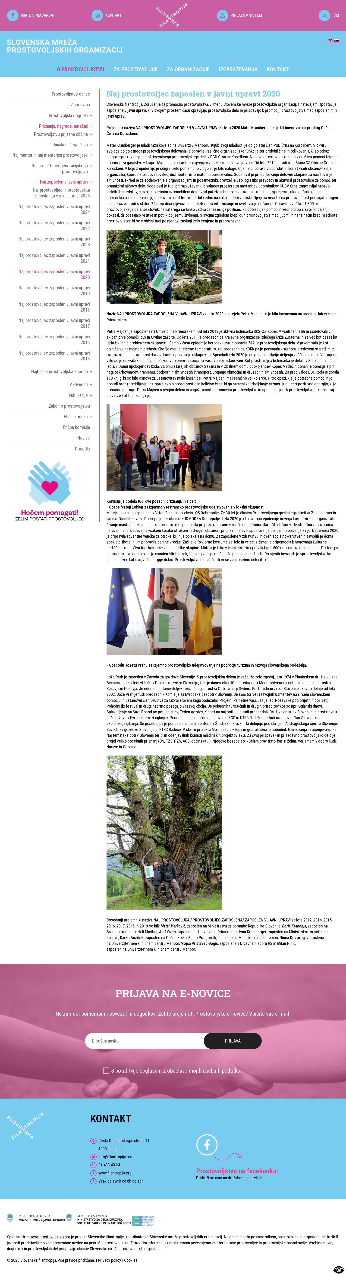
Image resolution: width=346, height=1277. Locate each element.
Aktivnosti (79, 384)
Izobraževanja (238, 69)
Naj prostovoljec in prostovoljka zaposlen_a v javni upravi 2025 (61, 193)
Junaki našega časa (70, 144)
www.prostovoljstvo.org (50, 1236)
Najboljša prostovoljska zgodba (59, 371)
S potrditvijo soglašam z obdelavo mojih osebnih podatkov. (177, 1071)
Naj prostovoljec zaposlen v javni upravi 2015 (54, 356)
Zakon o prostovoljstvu (69, 406)
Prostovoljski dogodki (68, 115)
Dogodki (82, 449)
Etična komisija (76, 427)
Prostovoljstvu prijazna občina (61, 134)
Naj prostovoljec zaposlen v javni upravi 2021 (54, 258)
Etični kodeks (76, 416)
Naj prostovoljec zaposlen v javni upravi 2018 (54, 307)
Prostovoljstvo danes (71, 94)
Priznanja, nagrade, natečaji (63, 126)
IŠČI (329, 15)
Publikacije (78, 395)
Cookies (131, 1260)
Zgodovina (80, 104)
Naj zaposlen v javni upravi (64, 182)
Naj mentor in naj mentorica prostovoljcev (50, 155)
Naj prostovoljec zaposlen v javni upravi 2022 (54, 225)
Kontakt (278, 69)
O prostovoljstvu (80, 69)
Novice (83, 438)
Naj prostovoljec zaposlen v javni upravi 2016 (54, 339)
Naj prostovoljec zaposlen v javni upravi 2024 (54, 209)
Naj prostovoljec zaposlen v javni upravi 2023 (54, 241)
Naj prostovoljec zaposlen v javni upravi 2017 (54, 323)
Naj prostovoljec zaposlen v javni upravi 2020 (54, 274)
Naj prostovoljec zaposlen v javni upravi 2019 (54, 290)
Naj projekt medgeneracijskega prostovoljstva (59, 168)
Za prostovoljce (135, 69)
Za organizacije (188, 69)
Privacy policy (109, 1260)
